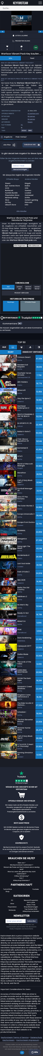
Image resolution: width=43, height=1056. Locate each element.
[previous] (2, 32)
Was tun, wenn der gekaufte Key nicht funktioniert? (22, 873)
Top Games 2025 (30, 909)
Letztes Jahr (19, 288)
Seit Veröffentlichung (8, 288)
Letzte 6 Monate (28, 288)
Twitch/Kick (7, 889)
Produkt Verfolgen (21, 293)
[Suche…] (21, 8)
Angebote (6, 137)
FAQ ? (21, 878)
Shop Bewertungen (31, 907)
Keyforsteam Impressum (27, 1040)
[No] (40, 1049)
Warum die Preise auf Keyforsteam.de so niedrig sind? (21, 868)
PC (12, 900)
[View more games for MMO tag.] (30, 131)
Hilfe (34, 1052)
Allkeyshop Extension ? (21, 880)
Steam (30, 122)
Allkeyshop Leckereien (31, 911)
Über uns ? (21, 863)
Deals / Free (30, 905)
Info (10, 58)
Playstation (12, 907)
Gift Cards (31, 902)
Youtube (35, 889)
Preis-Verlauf (19, 137)
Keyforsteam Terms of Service (15, 1037)
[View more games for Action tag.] (24, 131)
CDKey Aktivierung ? (21, 876)
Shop (7, 891)
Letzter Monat (37, 288)
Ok (22, 1053)
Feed (32, 58)
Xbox (12, 903)
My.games (31, 116)
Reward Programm (31, 900)
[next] (40, 32)
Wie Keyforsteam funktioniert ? (21, 865)
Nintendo (12, 910)
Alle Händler (22, 211)
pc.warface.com (33, 114)
